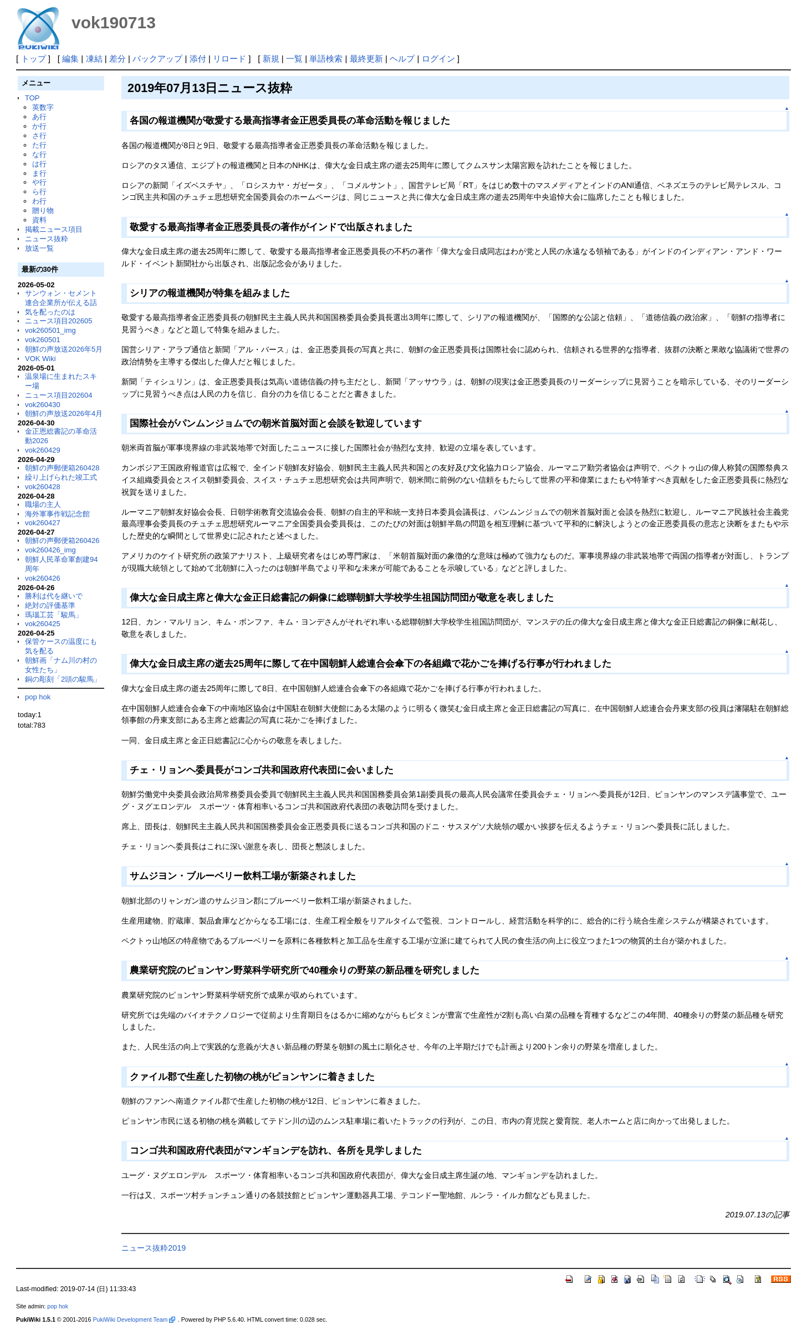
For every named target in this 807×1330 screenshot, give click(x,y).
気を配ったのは (50, 312)
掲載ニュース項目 (54, 229)
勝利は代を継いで (54, 596)
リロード (229, 58)
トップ (33, 58)
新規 (271, 58)
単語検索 (326, 58)
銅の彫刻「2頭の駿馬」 (63, 679)
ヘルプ (402, 58)
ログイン (438, 58)
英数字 (43, 107)
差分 (117, 58)
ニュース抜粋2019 (153, 1247)
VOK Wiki (40, 358)
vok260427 (42, 523)
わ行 (39, 201)
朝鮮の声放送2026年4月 (64, 413)
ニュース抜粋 (46, 239)
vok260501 (42, 340)
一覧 (294, 58)
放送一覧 (39, 248)
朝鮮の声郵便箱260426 (62, 540)
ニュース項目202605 (58, 321)
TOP (32, 98)
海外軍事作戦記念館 (57, 514)
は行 (39, 164)
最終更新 (366, 58)
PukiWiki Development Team (134, 1319)
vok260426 (42, 578)
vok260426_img (50, 550)
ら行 (39, 191)
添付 (198, 58)
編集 (70, 58)
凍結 (94, 58)
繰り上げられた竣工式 (61, 477)
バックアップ (157, 58)
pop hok (37, 697)
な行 (39, 154)
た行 (39, 145)
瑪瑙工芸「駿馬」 (54, 615)
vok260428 (42, 487)
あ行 (39, 117)
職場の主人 (43, 504)
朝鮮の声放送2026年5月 (64, 349)
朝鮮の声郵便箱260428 (62, 468)
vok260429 (42, 450)
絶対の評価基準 (50, 605)
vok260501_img (50, 330)
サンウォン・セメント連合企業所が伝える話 (61, 298)
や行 (39, 182)
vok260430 (42, 404)
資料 (39, 220)
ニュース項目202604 (58, 395)
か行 (39, 126)
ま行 (39, 173)
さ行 (39, 135)
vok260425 (42, 624)
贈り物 (43, 210)
